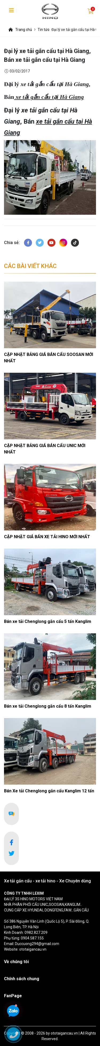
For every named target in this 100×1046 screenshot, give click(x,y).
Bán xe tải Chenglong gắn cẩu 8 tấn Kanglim (47, 706)
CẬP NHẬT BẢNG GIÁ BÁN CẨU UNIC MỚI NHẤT (44, 449)
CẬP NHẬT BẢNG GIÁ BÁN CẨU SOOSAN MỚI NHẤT (48, 357)
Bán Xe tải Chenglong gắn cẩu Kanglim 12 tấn (49, 790)
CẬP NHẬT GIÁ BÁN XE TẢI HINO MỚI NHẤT (47, 536)
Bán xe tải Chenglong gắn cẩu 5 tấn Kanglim (47, 621)
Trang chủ (20, 29)
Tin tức (43, 29)
